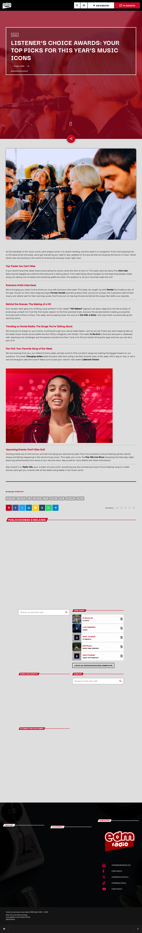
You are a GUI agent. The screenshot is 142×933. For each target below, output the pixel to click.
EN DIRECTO (101, 5)
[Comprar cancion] (121, 619)
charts (21, 498)
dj (29, 498)
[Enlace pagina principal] (7, 5)
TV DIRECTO (127, 5)
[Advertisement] (71, 98)
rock (80, 498)
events (36, 498)
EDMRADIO (19, 491)
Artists (10, 498)
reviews (70, 498)
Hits (46, 498)
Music (53, 498)
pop (61, 498)
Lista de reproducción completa (93, 665)
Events (14, 35)
